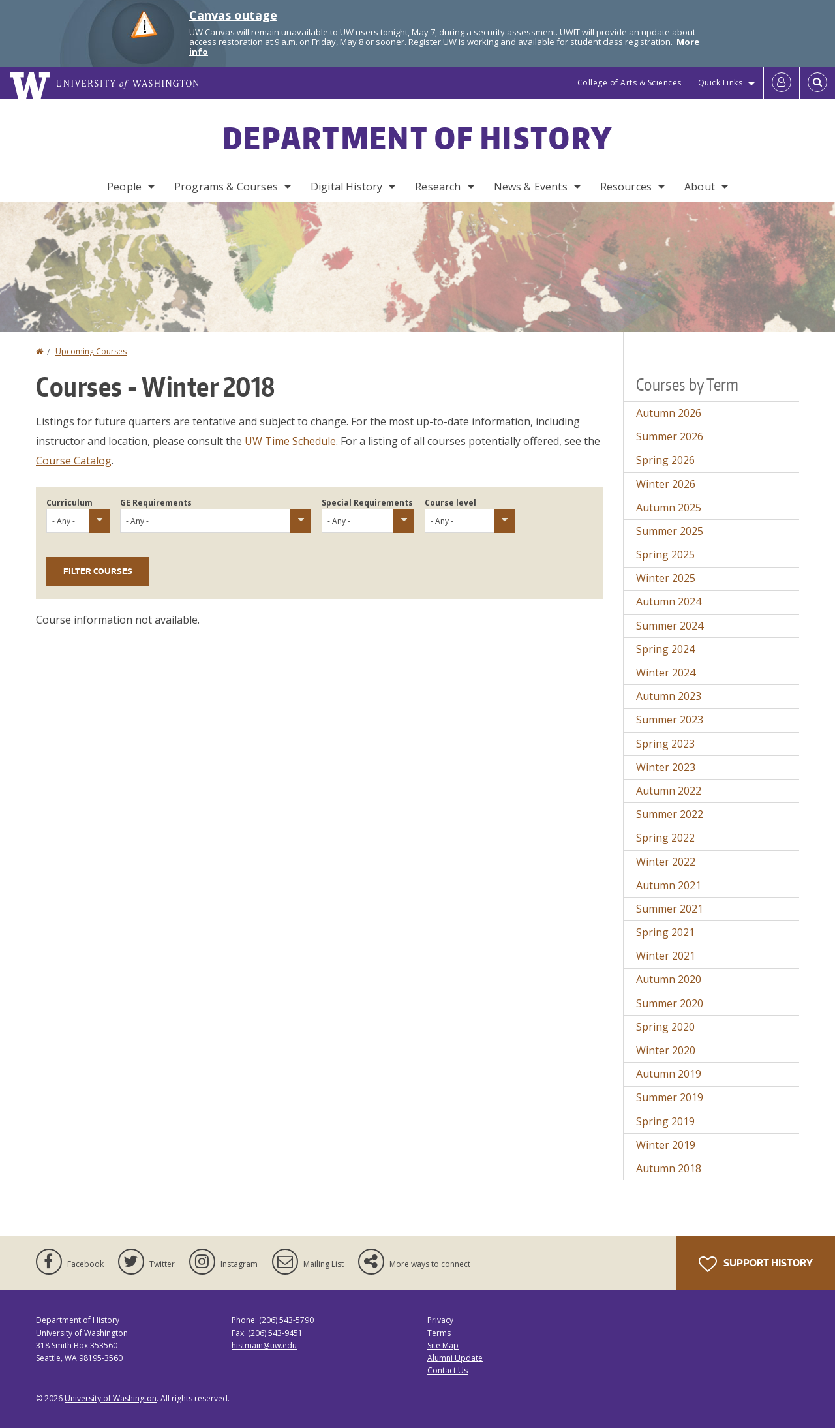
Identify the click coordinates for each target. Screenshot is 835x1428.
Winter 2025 (665, 578)
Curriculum (69, 502)
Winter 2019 (665, 1145)
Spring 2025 (665, 554)
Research (438, 186)
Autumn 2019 (668, 1074)
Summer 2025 (669, 531)
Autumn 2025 (668, 507)
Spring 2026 (665, 460)
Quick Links (720, 82)
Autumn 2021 (668, 885)
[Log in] (781, 83)
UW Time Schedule (290, 441)
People (124, 186)
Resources (626, 186)
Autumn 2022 (668, 790)
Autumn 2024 (668, 601)
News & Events (531, 186)
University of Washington (111, 1398)
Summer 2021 (669, 909)
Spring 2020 (665, 1027)
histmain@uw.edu (264, 1345)
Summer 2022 (669, 814)
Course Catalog (74, 460)
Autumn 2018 (668, 1168)
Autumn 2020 (668, 979)
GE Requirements (156, 502)
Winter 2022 (665, 862)
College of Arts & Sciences (629, 82)
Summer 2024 (669, 625)
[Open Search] (817, 83)
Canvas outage (233, 15)
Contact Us (447, 1370)
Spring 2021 (665, 932)
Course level (450, 502)
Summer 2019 (669, 1097)
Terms (439, 1333)
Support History (756, 1264)
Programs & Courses (226, 186)
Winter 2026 (665, 484)
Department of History (417, 138)
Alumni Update (455, 1357)
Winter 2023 (665, 767)
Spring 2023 (665, 744)
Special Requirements (367, 502)
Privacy (440, 1320)
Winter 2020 (665, 1050)
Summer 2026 (669, 436)
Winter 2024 (665, 672)
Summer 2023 (669, 719)
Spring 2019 (665, 1121)
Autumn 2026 (668, 413)
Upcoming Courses (91, 351)
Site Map (443, 1345)
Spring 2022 (665, 837)
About (699, 186)
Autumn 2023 (668, 696)
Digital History (346, 186)
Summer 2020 (669, 1003)
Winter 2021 (665, 956)
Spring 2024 (665, 649)
